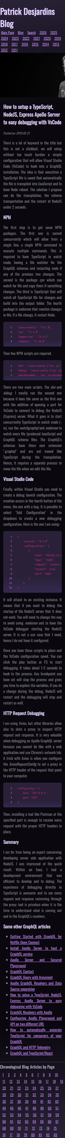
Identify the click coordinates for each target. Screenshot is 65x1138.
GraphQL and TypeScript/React (31, 1053)
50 (49, 1108)
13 (18, 1081)
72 (33, 1128)
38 (19, 1101)
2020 (47, 38)
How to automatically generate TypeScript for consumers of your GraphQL (36, 1035)
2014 (45, 44)
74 (47, 1128)
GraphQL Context (22, 971)
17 (47, 1081)
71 (26, 1128)
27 (57, 1087)
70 (19, 1128)
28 (4, 1094)
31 (26, 1094)
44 (4, 1108)
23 (26, 1087)
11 (3, 1081)
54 (19, 1114)
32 (34, 1094)
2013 (56, 44)
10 (56, 1074)
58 (49, 1114)
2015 (35, 44)
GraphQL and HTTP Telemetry (30, 1047)
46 (19, 1108)
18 (54, 1081)
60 (4, 1121)
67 (57, 1121)
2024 (4, 38)
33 (42, 1094)
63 (26, 1121)
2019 (57, 38)
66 (49, 1121)
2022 (26, 38)
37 (11, 1101)
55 (27, 1114)
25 (42, 1087)
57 (42, 1114)
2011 (14, 49)
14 (25, 1081)
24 (34, 1087)
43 (57, 1101)
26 (49, 1087)
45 (12, 1108)
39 (26, 1101)
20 (4, 1087)
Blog (21, 32)
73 (40, 1128)
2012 (4, 49)
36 (4, 1101)
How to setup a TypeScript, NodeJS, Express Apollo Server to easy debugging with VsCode (36, 1000)
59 (57, 1114)
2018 (4, 44)
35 (57, 1094)
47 (26, 1108)
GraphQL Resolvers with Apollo (31, 1012)
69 (12, 1128)
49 (42, 1108)
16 (40, 1081)
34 (49, 1094)
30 (19, 1094)
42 (49, 1101)
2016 (24, 44)
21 (11, 1087)
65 (42, 1121)
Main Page (7, 32)
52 (4, 1114)
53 (12, 1114)
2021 (36, 38)
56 (34, 1114)
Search (31, 32)
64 (34, 1121)
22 (19, 1087)
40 (34, 1101)
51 (57, 1108)
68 (4, 1128)
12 (10, 1081)
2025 (53, 32)
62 (19, 1121)
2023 (15, 38)
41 (41, 1101)
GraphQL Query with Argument (31, 977)
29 (12, 1094)
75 (55, 1128)
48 (34, 1108)
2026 (43, 32)
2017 (14, 44)
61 (11, 1121)
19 (61, 1081)
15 (32, 1081)
